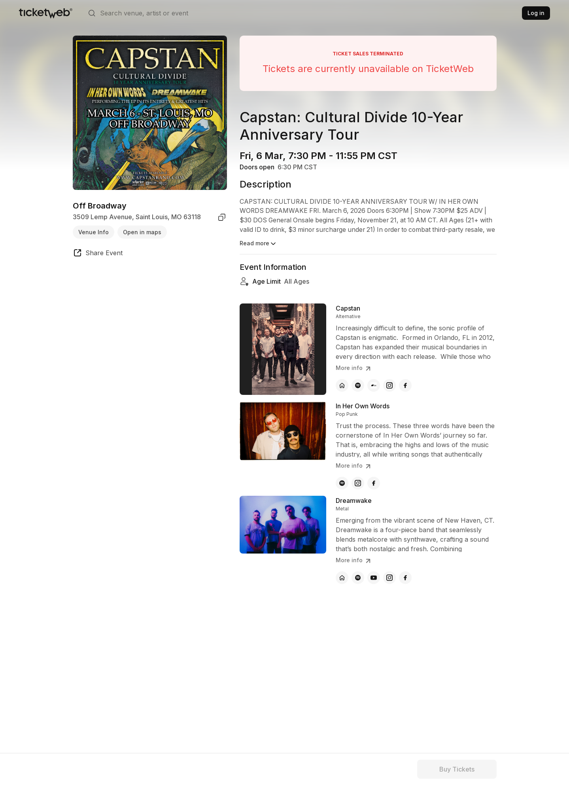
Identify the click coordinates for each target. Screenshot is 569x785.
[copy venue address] (222, 217)
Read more (258, 244)
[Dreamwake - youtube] (373, 577)
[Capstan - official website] (342, 385)
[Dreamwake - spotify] (358, 577)
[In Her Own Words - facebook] (373, 483)
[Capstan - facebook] (405, 385)
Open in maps (142, 232)
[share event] (98, 254)
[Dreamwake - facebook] (405, 577)
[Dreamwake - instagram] (389, 577)
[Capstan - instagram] (389, 385)
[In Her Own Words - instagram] (358, 483)
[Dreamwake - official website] (342, 577)
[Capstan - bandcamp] (373, 385)
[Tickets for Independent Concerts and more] (45, 13)
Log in (535, 12)
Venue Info (93, 232)
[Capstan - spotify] (358, 385)
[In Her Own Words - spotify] (342, 483)
